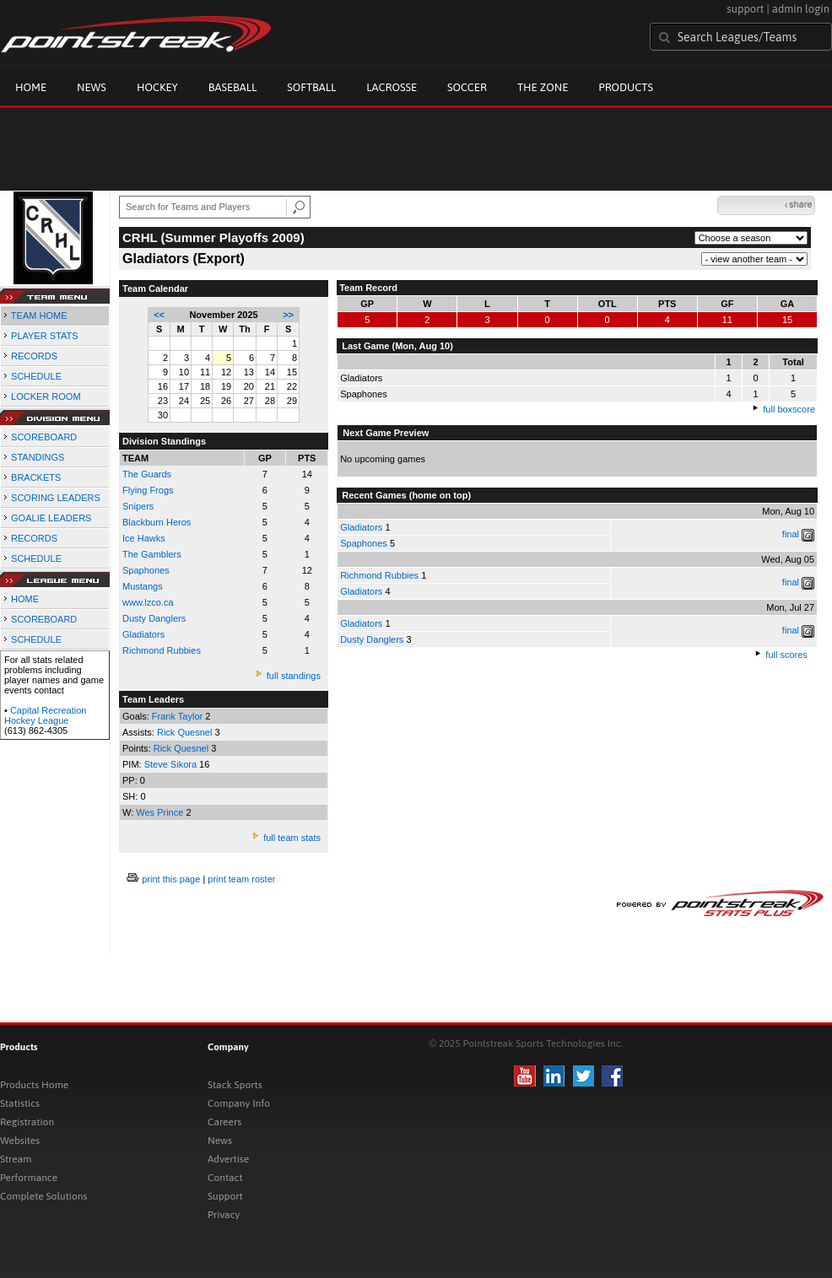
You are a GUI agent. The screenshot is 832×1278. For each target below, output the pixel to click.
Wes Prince (161, 812)
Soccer (467, 87)
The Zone (542, 87)
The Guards (146, 474)
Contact (225, 1178)
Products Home (34, 1085)
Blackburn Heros (156, 522)
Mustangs (142, 586)
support (745, 9)
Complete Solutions (43, 1196)
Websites (20, 1140)
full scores (786, 655)
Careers (224, 1122)
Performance (28, 1178)
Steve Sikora (171, 764)
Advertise (228, 1159)
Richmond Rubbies (161, 650)
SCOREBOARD (44, 437)
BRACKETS (36, 477)
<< (159, 315)
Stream (15, 1159)
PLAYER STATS (44, 336)
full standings (294, 676)
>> (288, 315)
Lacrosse (391, 87)
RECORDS (34, 356)
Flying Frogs (148, 490)
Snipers (138, 506)
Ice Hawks (143, 538)
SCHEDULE (36, 376)
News (91, 87)
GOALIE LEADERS (51, 518)
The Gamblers (151, 554)
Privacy (224, 1215)
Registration (27, 1122)
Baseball (232, 87)
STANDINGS (37, 457)
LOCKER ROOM (46, 396)
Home (30, 87)
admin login (800, 9)
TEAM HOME (39, 315)
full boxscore (789, 409)
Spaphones (146, 570)
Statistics (20, 1103)
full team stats (292, 838)
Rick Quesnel (185, 732)
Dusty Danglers (154, 618)
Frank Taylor (178, 716)
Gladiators (361, 527)
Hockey (157, 87)
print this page (171, 879)
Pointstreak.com (136, 35)
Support (225, 1196)
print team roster (241, 879)
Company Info (239, 1103)
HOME (25, 599)
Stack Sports (235, 1085)
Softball (311, 87)
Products (625, 87)
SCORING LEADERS (55, 498)
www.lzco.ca (148, 602)
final (790, 534)
